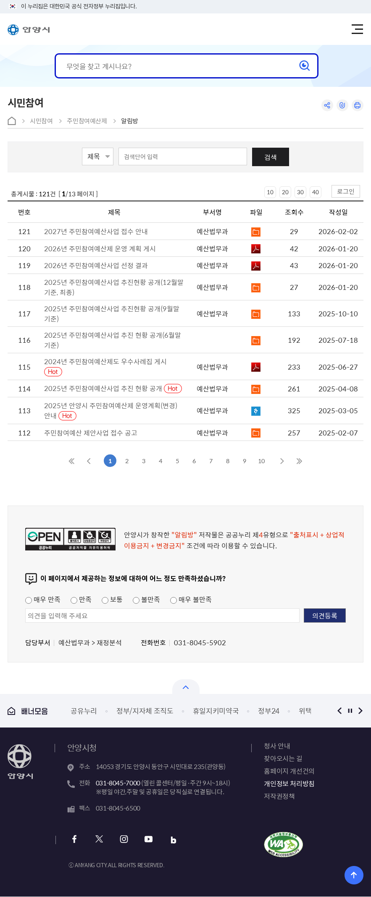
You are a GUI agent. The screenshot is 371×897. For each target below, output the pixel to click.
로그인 (346, 191)
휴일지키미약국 (216, 710)
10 (270, 192)
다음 (360, 710)
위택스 (308, 710)
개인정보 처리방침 (289, 783)
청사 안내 (277, 746)
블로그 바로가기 (172, 840)
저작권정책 (279, 796)
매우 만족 (43, 599)
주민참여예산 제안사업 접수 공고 (90, 433)
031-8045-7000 (118, 782)
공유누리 (84, 710)
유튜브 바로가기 (147, 840)
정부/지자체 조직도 (145, 710)
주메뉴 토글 (357, 29)
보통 (112, 599)
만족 (81, 599)
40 (315, 192)
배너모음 (28, 711)
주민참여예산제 (87, 120)
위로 (354, 875)
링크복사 (342, 105)
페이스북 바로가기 (74, 840)
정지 (350, 710)
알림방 (129, 120)
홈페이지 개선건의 (289, 771)
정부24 (268, 710)
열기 (186, 686)
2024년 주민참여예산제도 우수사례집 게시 (105, 361)
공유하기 (326, 105)
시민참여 (41, 120)
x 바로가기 (99, 840)
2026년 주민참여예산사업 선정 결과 (96, 265)
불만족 (146, 599)
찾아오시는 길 (283, 758)
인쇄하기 (357, 105)
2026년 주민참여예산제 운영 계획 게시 (100, 248)
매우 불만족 (191, 599)
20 (285, 192)
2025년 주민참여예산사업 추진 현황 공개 (104, 388)
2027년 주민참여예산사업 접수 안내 (96, 231)
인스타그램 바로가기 (123, 840)
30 (300, 192)
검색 (270, 157)
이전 (339, 710)
